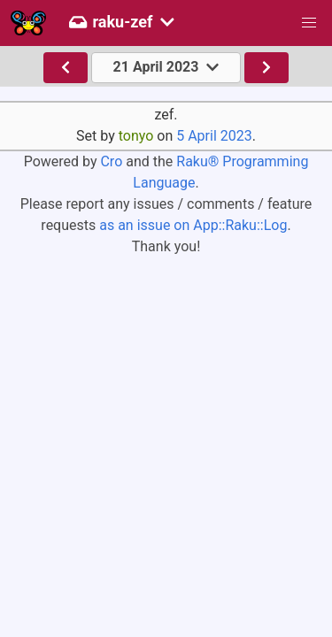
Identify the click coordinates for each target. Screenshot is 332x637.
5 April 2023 (214, 135)
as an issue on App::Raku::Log (193, 225)
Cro (111, 161)
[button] (309, 23)
